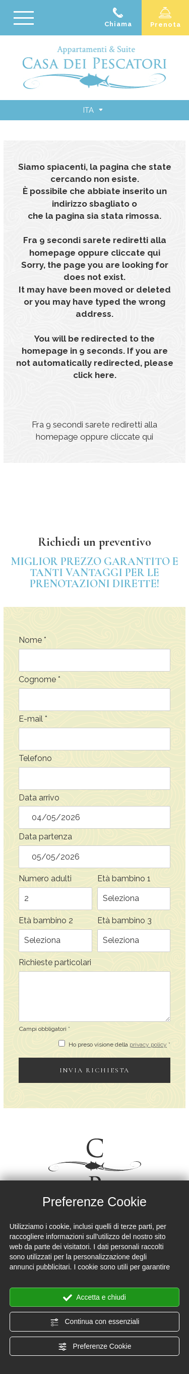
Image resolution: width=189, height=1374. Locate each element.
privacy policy (148, 1044)
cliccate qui (135, 253)
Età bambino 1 (124, 878)
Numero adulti (45, 878)
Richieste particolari (55, 962)
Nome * (32, 640)
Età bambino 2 (46, 920)
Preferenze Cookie (95, 1346)
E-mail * (33, 719)
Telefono (35, 758)
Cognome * (39, 679)
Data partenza (45, 836)
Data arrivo (39, 797)
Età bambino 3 (124, 920)
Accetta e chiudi (94, 1297)
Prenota (165, 17)
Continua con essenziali (95, 1321)
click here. (94, 375)
